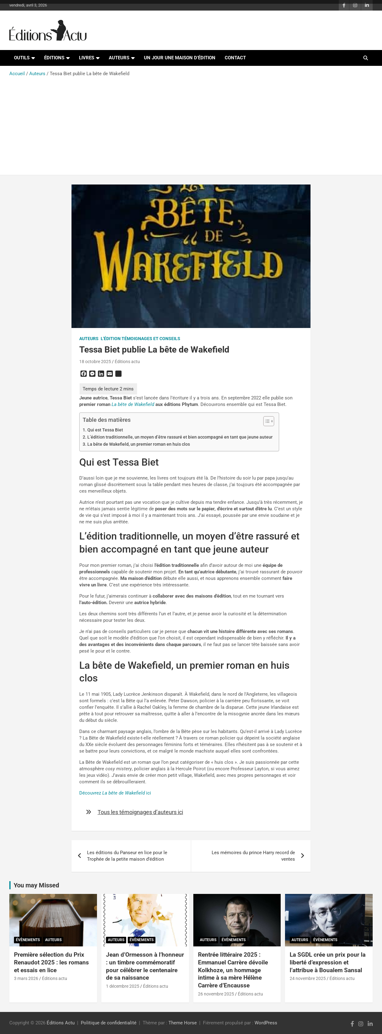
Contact (235, 58)
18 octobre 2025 (95, 361)
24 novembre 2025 (308, 978)
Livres (86, 58)
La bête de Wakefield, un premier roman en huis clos (138, 444)
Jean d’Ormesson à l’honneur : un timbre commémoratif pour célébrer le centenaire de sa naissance (145, 966)
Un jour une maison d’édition (179, 58)
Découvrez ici (115, 793)
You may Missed (36, 885)
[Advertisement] (191, 123)
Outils (22, 58)
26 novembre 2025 (216, 993)
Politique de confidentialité (108, 1023)
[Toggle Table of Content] (266, 421)
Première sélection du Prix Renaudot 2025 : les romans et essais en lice (51, 962)
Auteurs (119, 58)
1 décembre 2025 (122, 986)
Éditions (54, 58)
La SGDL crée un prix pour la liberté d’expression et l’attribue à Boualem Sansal (328, 962)
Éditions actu (127, 361)
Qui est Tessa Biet (105, 429)
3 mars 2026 (26, 978)
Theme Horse (182, 1023)
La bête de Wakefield (133, 404)
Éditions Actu (61, 1023)
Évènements (28, 940)
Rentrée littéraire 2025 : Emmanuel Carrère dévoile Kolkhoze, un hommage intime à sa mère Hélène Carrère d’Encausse (233, 970)
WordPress (266, 1023)
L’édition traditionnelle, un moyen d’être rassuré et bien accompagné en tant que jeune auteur (180, 437)
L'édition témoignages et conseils (140, 338)
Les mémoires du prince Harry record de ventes (253, 856)
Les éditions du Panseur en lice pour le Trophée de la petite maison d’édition (127, 856)
